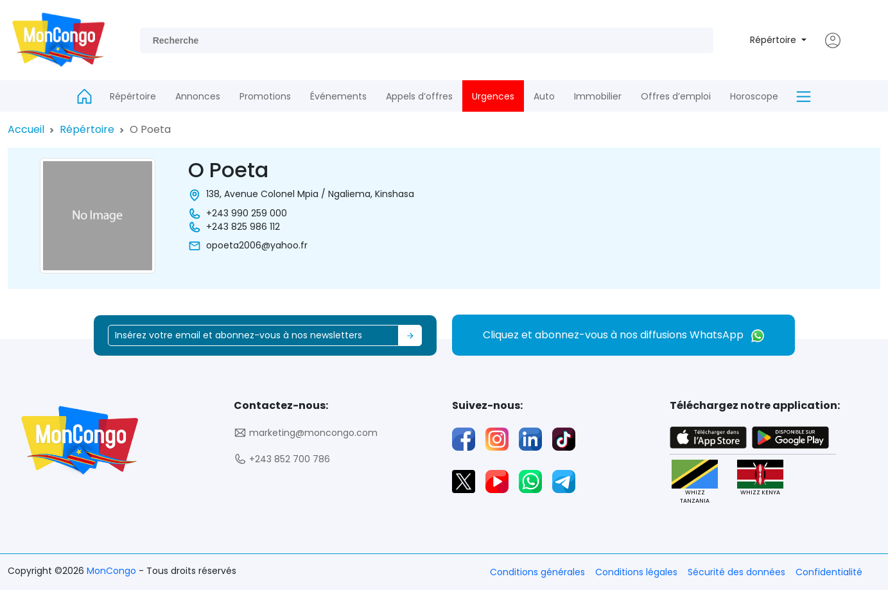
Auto (544, 96)
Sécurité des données (736, 572)
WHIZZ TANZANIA (695, 482)
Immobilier (598, 96)
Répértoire (774, 39)
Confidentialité (829, 572)
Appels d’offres (419, 96)
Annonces (197, 96)
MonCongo (113, 570)
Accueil (26, 129)
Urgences (493, 96)
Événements (338, 96)
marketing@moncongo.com (306, 433)
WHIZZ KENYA (760, 478)
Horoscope (754, 96)
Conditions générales (537, 572)
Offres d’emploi (676, 96)
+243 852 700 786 (282, 459)
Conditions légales (636, 572)
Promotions (265, 96)
